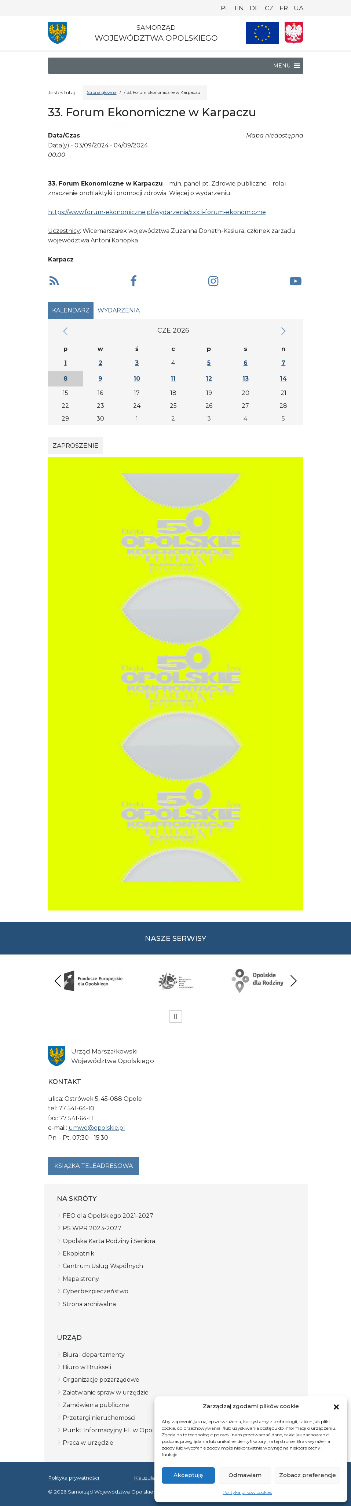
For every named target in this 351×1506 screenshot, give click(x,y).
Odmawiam (245, 1475)
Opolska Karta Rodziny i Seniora (109, 1241)
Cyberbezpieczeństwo (95, 1291)
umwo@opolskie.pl (97, 1127)
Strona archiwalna (89, 1304)
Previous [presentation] (57, 980)
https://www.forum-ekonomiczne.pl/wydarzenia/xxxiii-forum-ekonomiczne (157, 212)
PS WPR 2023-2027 (92, 1228)
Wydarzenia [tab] (119, 310)
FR (283, 8)
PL (225, 8)
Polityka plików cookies (247, 1492)
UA (298, 8)
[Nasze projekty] (262, 33)
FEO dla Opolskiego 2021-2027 (108, 1215)
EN (239, 8)
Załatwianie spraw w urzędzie (106, 1392)
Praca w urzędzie (88, 1442)
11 (173, 378)
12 (209, 378)
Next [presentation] (293, 980)
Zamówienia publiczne (96, 1404)
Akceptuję (188, 1475)
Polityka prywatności (73, 1478)
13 (245, 378)
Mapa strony (81, 1278)
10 (137, 378)
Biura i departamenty (94, 1354)
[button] (336, 1406)
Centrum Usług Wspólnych (103, 1266)
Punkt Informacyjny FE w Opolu (110, 1430)
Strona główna (102, 92)
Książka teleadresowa (93, 1165)
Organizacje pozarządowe (101, 1379)
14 (283, 378)
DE (254, 8)
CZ (269, 8)
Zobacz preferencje (307, 1475)
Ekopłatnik (78, 1253)
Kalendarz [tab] (70, 310)
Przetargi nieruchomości (99, 1417)
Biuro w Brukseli (87, 1367)
